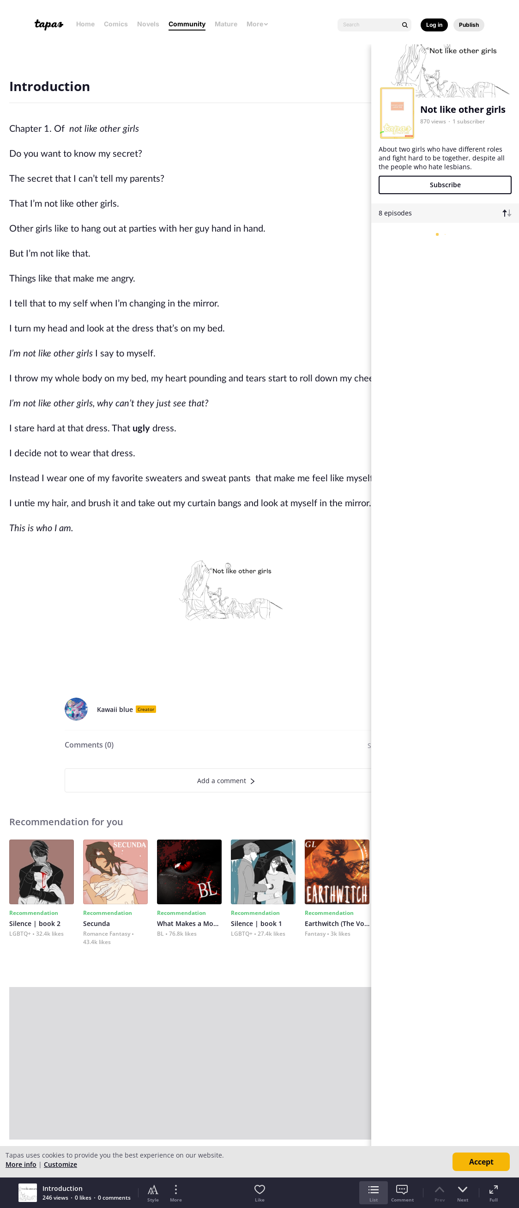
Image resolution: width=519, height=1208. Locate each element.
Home (85, 24)
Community (187, 24)
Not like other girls (463, 109)
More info (21, 1164)
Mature (226, 24)
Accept (481, 1162)
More (258, 24)
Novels (148, 24)
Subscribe (445, 184)
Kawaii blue (115, 709)
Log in (434, 24)
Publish (469, 24)
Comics (116, 24)
